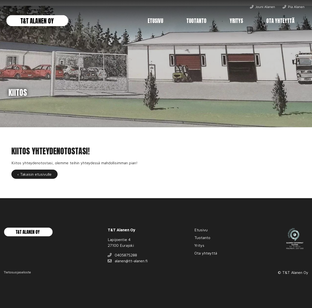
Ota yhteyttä (280, 21)
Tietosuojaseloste (17, 272)
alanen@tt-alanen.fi (128, 261)
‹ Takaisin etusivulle (34, 174)
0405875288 (122, 255)
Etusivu (155, 21)
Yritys (236, 21)
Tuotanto (196, 21)
